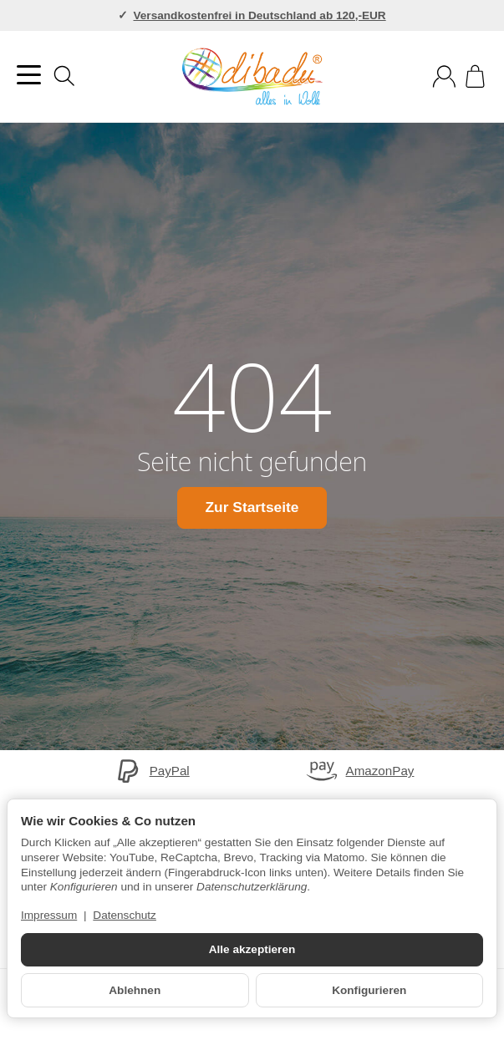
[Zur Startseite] (252, 76)
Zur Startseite (252, 507)
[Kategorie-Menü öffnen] (29, 75)
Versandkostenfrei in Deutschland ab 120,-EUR (259, 15)
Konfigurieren (369, 990)
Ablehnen (134, 990)
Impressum (49, 915)
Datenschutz (124, 915)
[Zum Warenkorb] (475, 76)
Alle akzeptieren (252, 949)
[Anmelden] (444, 76)
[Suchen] (64, 76)
